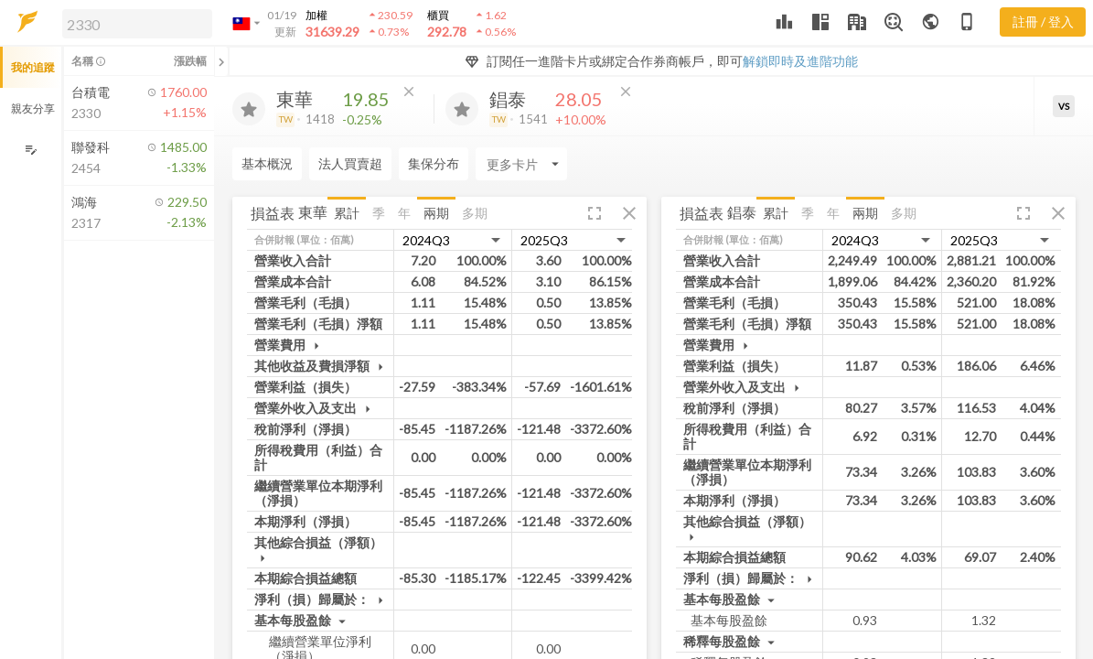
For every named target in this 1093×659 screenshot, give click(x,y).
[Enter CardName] (278, 163)
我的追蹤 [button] (33, 67)
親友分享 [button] (33, 108)
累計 (346, 213)
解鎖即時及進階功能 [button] (800, 61)
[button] (133, 23)
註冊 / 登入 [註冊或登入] (1043, 21)
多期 (475, 213)
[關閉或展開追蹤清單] (221, 61)
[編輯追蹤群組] (30, 149)
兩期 (436, 213)
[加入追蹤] (248, 108)
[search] (137, 23)
